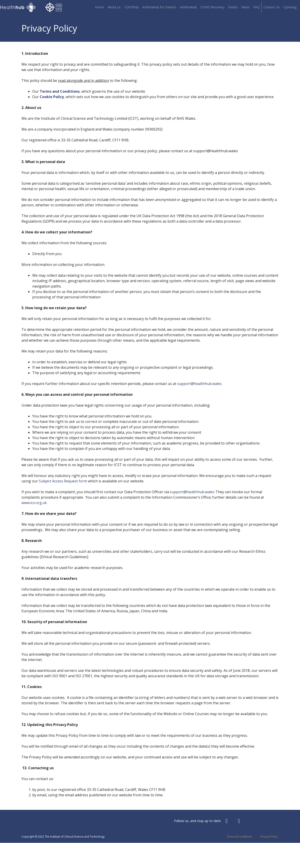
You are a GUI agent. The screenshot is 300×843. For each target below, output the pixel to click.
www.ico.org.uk (34, 502)
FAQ (256, 7)
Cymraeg (289, 7)
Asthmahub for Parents (159, 7)
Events (233, 7)
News (245, 7)
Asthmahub (188, 7)
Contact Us (271, 7)
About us (114, 7)
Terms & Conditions (239, 836)
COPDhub (131, 7)
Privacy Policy (269, 836)
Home (99, 7)
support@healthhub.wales (199, 383)
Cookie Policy (52, 96)
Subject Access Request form (63, 481)
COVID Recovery (212, 7)
